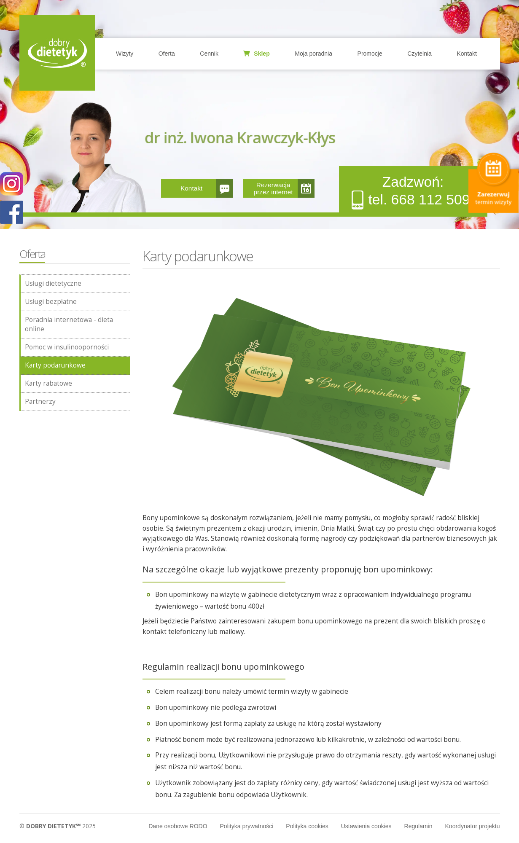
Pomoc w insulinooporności (67, 347)
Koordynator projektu (472, 826)
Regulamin (418, 826)
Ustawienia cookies (366, 826)
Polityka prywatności (247, 826)
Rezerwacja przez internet (273, 188)
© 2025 (57, 826)
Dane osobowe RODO (177, 826)
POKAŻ (11, 212)
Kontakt (466, 53)
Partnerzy (40, 401)
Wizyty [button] (124, 53)
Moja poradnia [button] (313, 53)
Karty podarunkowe (55, 365)
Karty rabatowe (48, 383)
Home (57, 53)
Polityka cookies (307, 826)
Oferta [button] (167, 53)
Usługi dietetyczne (53, 283)
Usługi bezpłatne (51, 301)
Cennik (209, 53)
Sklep (256, 53)
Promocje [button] (370, 53)
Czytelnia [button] (419, 53)
